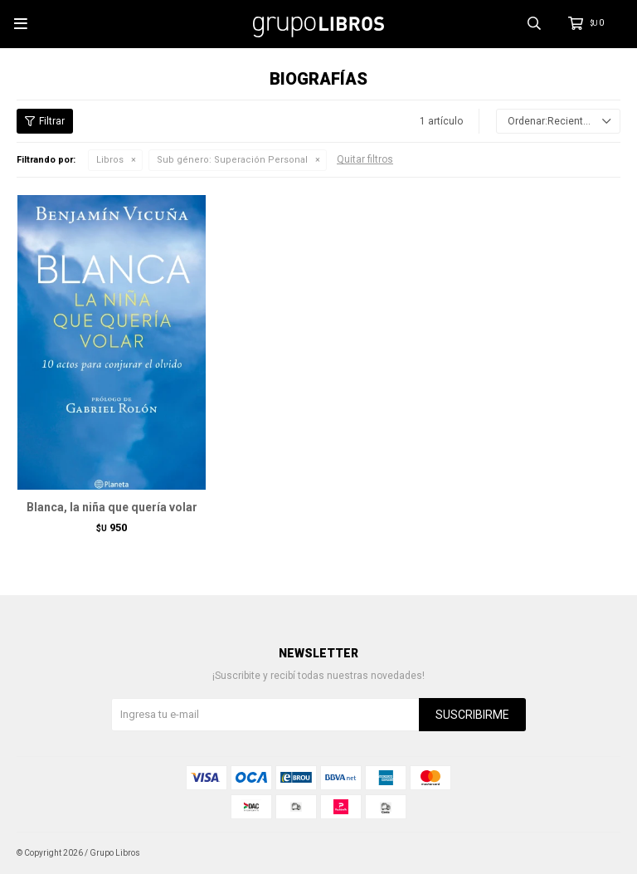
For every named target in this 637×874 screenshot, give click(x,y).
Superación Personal (232, 159)
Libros (110, 159)
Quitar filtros (365, 159)
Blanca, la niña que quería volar (112, 507)
